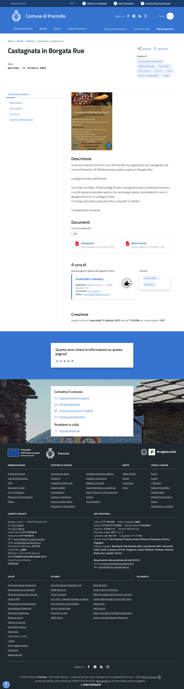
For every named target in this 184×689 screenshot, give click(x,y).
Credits (11, 641)
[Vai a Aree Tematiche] (123, 3)
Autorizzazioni (57, 492)
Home (11, 41)
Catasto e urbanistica (61, 497)
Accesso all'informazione (115, 29)
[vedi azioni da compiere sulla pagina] (160, 48)
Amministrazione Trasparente (22, 585)
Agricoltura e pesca (60, 473)
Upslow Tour (99, 603)
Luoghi (154, 478)
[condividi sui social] (144, 48)
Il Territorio (156, 483)
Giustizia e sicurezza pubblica (99, 473)
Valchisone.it (99, 608)
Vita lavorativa (93, 501)
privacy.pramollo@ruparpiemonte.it (117, 563)
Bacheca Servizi (15, 617)
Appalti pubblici (58, 487)
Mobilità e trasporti (95, 483)
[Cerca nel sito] (170, 16)
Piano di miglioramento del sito (22, 594)
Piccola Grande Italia (60, 608)
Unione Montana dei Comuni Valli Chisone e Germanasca (120, 599)
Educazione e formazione (63, 506)
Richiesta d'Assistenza (18, 613)
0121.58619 (94, 291)
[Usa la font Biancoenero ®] (94, 3)
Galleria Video (157, 492)
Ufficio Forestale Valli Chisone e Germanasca (114, 594)
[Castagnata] (77, 243)
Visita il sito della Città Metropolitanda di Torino (115, 613)
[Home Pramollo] (38, 16)
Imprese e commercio (96, 478)
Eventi (154, 473)
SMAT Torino (57, 617)
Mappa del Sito (15, 655)
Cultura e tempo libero (61, 501)
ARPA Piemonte (58, 590)
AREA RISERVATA (90, 684)
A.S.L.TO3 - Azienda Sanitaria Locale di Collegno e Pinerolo (79, 599)
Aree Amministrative (18, 478)
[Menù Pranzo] (127, 243)
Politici (11, 501)
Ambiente (55, 478)
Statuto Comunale (17, 622)
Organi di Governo (16, 473)
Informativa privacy (17, 627)
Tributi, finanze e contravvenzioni (101, 492)
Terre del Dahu (100, 585)
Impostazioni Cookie (17, 636)
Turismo (89, 497)
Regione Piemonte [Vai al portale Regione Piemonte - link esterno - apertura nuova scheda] (18, 3)
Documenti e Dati (16, 487)
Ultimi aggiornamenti (18, 645)
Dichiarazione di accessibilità (21, 590)
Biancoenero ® (103, 681)
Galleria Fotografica (160, 487)
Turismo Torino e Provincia (105, 590)
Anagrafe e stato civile (61, 483)
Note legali (13, 631)
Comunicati (127, 483)
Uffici (10, 483)
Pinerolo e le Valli (59, 613)
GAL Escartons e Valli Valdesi (65, 603)
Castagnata (87, 243)
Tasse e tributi (129, 473)
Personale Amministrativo (20, 497)
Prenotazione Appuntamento (22, 603)
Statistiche (13, 650)
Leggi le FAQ (14, 599)
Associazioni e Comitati (162, 506)
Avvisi (125, 487)
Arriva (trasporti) (58, 594)
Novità (20, 41)
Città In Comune (149, 677)
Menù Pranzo (138, 243)
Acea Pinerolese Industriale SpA (66, 585)
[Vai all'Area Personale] (155, 3)
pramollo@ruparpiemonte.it (96, 294)
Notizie (30, 41)
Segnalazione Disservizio (19, 608)
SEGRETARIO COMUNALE (90, 279)
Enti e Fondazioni (16, 492)
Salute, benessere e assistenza (101, 487)
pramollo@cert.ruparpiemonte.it (29, 539)
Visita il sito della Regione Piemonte (110, 617)
